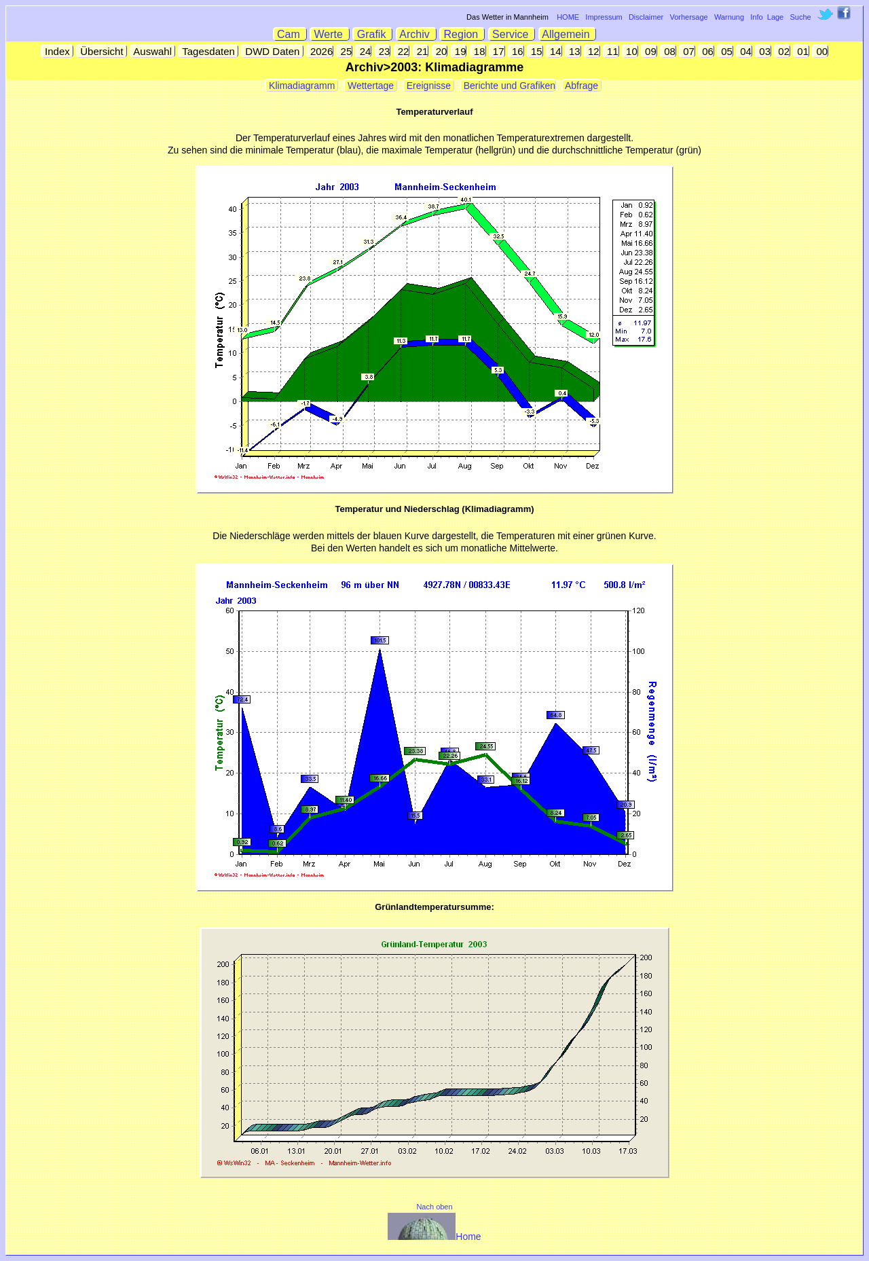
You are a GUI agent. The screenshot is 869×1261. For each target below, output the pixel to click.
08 (668, 51)
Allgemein (568, 34)
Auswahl (152, 51)
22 (402, 51)
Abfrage (582, 85)
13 (573, 51)
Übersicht (101, 51)
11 (611, 51)
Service (512, 34)
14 (554, 51)
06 (706, 51)
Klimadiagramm (301, 85)
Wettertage (370, 85)
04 (744, 51)
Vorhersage (688, 17)
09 (649, 51)
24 (363, 51)
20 (440, 51)
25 (344, 51)
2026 (320, 51)
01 (801, 51)
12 (592, 51)
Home (434, 1236)
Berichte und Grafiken (508, 85)
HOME (568, 17)
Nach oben (434, 1207)
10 (630, 51)
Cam (290, 34)
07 (687, 51)
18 (478, 51)
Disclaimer (646, 17)
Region (462, 34)
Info (756, 17)
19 (459, 51)
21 (421, 51)
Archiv (416, 34)
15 (535, 51)
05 (725, 51)
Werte (330, 34)
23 (383, 51)
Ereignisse (429, 85)
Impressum (603, 17)
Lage (775, 17)
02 (782, 51)
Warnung (729, 17)
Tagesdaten (208, 51)
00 (820, 51)
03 (763, 51)
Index (57, 51)
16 (516, 51)
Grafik (373, 34)
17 (497, 51)
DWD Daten (272, 51)
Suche (800, 17)
